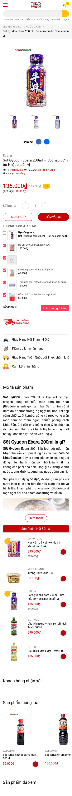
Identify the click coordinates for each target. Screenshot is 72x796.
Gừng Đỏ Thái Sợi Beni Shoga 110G (37, 294)
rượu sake (8, 19)
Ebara (7, 155)
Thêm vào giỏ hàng (55, 308)
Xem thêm (36, 518)
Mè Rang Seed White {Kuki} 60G (35, 269)
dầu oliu (30, 19)
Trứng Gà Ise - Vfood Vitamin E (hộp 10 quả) (42, 282)
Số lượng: (9, 206)
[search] (65, 13)
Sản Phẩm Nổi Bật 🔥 (36, 529)
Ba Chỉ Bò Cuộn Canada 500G (34, 244)
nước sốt (55, 19)
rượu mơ (19, 19)
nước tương (43, 19)
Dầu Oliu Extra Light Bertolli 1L (46, 650)
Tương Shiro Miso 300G (41, 572)
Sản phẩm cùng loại (21, 702)
